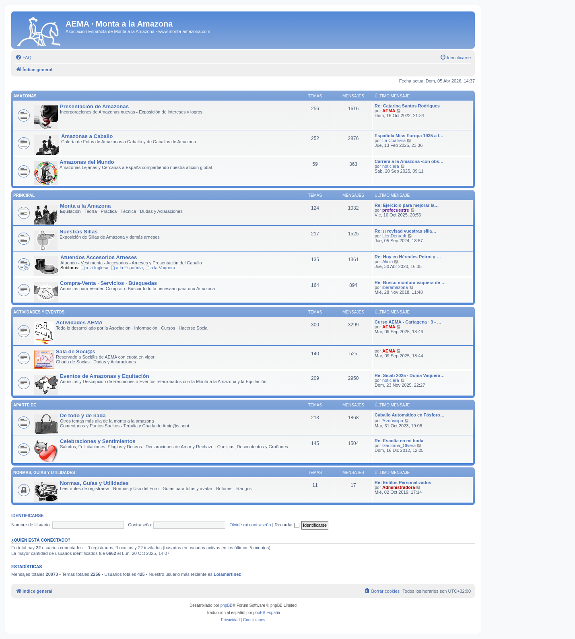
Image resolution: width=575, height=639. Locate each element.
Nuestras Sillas (79, 232)
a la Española (127, 267)
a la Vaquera (160, 267)
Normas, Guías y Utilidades (44, 472)
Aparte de (24, 405)
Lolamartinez (227, 574)
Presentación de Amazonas (94, 106)
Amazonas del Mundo (87, 162)
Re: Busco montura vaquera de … (410, 282)
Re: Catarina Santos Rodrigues (407, 105)
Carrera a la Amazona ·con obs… (409, 161)
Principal (24, 195)
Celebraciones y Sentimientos (98, 441)
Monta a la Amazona (85, 206)
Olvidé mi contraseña (250, 524)
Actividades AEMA (79, 323)
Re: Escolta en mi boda (399, 440)
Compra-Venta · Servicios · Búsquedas (108, 283)
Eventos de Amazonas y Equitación (104, 376)
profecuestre (395, 210)
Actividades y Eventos (38, 312)
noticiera (390, 166)
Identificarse (27, 515)
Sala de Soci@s (75, 351)
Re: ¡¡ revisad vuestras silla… (405, 231)
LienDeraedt (394, 235)
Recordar (287, 524)
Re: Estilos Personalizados (403, 482)
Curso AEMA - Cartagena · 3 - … (408, 322)
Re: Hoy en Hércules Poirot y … (408, 256)
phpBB (227, 605)
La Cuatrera (394, 140)
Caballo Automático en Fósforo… (410, 414)
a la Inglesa (94, 267)
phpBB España (266, 612)
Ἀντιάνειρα (392, 420)
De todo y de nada (83, 415)
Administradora (398, 487)
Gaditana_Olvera (399, 445)
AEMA (388, 110)
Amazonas (25, 96)
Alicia (387, 261)
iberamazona (395, 287)
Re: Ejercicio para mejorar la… (407, 205)
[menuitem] (23, 57)
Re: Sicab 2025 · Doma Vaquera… (410, 375)
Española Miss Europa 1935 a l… (409, 135)
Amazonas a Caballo (87, 136)
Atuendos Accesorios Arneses (98, 257)
